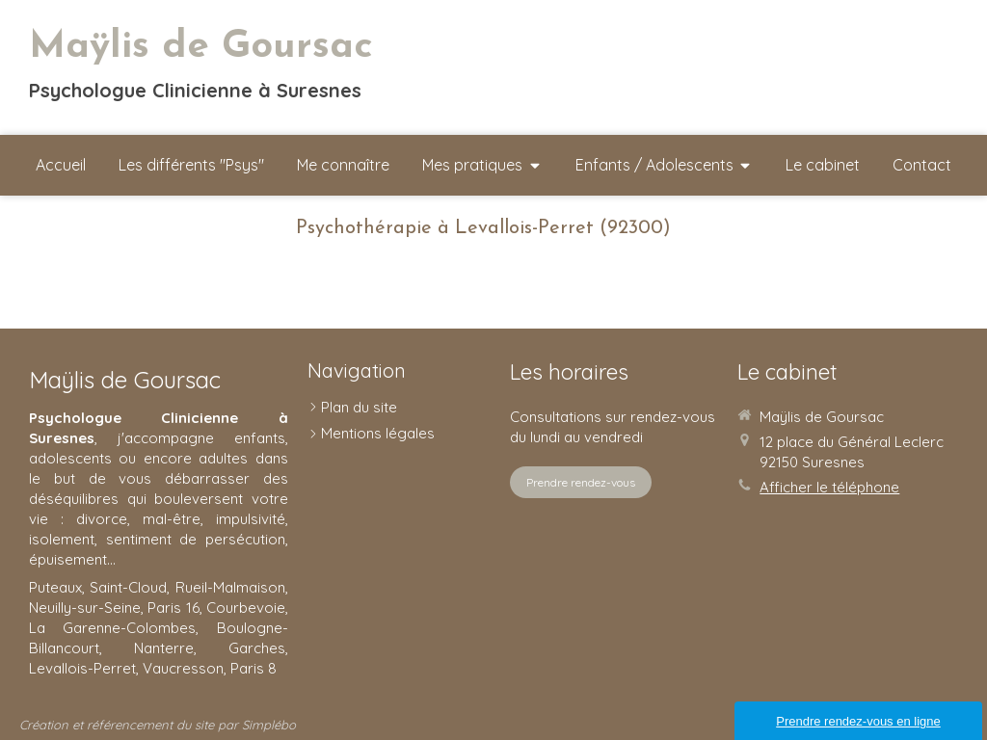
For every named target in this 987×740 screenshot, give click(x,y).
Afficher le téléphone (829, 487)
